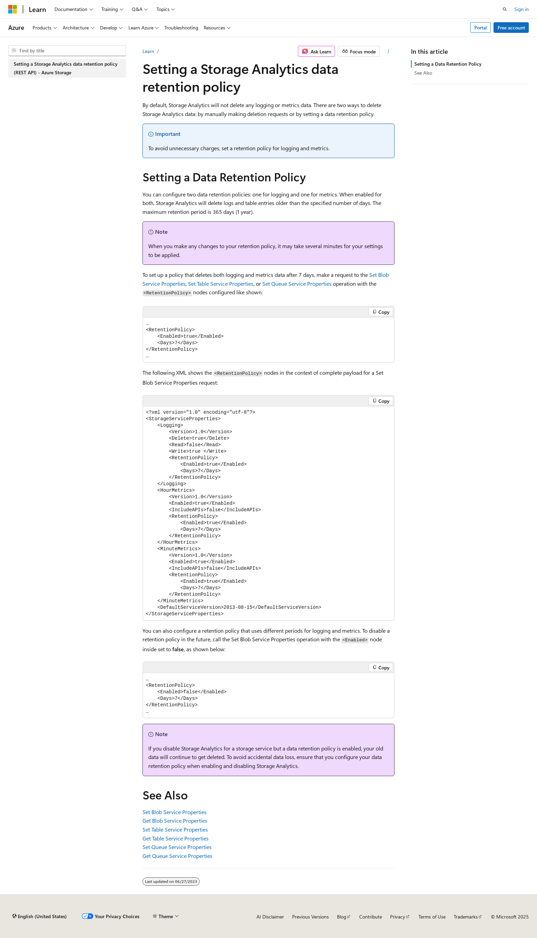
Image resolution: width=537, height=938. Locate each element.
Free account (511, 27)
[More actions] (389, 51)
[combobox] (67, 50)
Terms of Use (432, 916)
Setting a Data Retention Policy (448, 64)
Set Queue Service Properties (297, 283)
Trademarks (466, 916)
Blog (341, 916)
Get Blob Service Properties (174, 820)
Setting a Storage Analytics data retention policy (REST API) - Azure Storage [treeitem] (65, 68)
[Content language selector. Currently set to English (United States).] (39, 916)
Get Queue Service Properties (177, 855)
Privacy (397, 916)
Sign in (521, 9)
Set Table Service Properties (220, 283)
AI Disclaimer (270, 916)
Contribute (370, 916)
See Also (423, 72)
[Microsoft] (12, 9)
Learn (148, 51)
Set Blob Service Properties (174, 811)
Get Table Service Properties (175, 838)
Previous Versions (310, 916)
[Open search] (505, 9)
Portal (480, 27)
